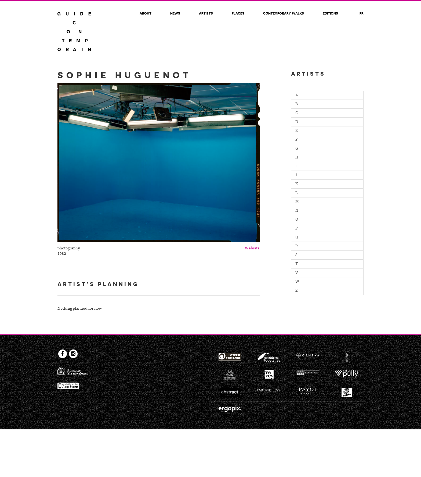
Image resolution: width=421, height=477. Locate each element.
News (175, 13)
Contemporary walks (283, 13)
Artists (206, 13)
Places (238, 13)
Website (252, 248)
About (145, 13)
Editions (330, 13)
